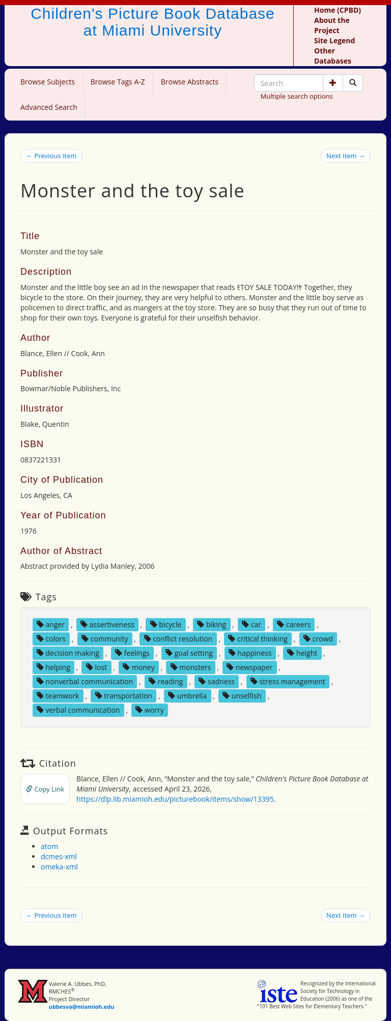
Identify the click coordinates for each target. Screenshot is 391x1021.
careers (294, 624)
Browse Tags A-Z (118, 81)
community (104, 639)
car (251, 624)
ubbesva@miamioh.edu (82, 1006)
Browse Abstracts (189, 81)
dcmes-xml (59, 856)
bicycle (166, 624)
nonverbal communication (85, 681)
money (138, 667)
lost (96, 667)
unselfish (241, 696)
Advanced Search (48, 107)
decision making (68, 653)
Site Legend (334, 40)
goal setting (189, 653)
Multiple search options (297, 96)
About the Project (332, 25)
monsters (191, 667)
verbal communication (78, 710)
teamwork (58, 696)
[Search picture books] (353, 83)
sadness (216, 681)
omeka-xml (59, 866)
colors (51, 639)
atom (49, 846)
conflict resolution (178, 639)
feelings (132, 653)
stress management (287, 681)
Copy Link (45, 789)
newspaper (249, 667)
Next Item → (345, 155)
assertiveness (107, 624)
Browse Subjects (47, 81)
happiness (250, 653)
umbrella (187, 696)
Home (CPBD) (337, 10)
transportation (123, 696)
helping (53, 667)
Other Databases (332, 56)
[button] (333, 83)
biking (211, 624)
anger (51, 624)
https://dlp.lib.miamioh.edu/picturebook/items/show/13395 (175, 799)
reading (166, 681)
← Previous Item (51, 155)
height (302, 653)
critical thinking (258, 639)
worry (149, 710)
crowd (318, 639)
